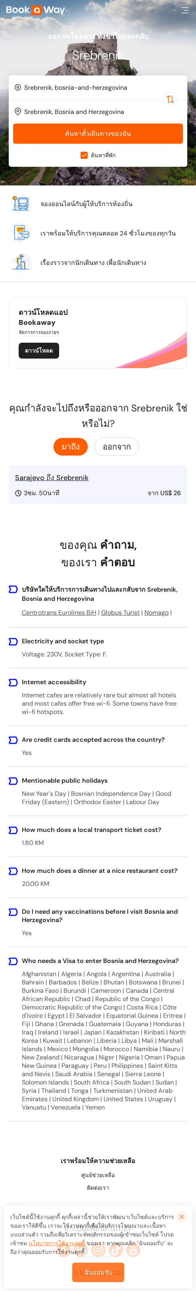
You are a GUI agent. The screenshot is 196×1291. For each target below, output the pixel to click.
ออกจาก (117, 447)
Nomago (156, 612)
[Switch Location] (170, 99)
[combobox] (98, 87)
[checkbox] (84, 155)
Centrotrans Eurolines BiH (59, 612)
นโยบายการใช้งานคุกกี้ (57, 1248)
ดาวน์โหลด (39, 350)
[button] (185, 10)
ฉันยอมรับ (98, 1277)
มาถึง (70, 447)
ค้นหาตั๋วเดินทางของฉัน (98, 133)
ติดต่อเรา (98, 1187)
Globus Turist (120, 612)
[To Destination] (101, 112)
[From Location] (101, 87)
